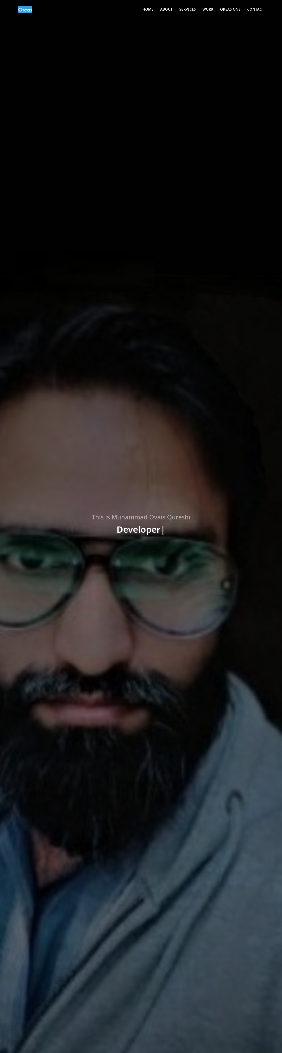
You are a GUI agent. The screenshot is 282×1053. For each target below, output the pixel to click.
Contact (255, 9)
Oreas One (230, 9)
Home (148, 9)
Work (207, 9)
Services (187, 9)
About (166, 9)
